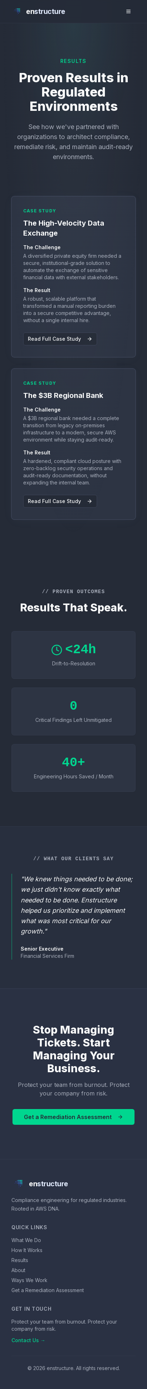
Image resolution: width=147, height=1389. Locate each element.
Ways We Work (29, 1280)
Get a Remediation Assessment (73, 1116)
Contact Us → (28, 1340)
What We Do (26, 1240)
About (18, 1270)
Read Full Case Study (60, 339)
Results (19, 1260)
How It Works (26, 1250)
